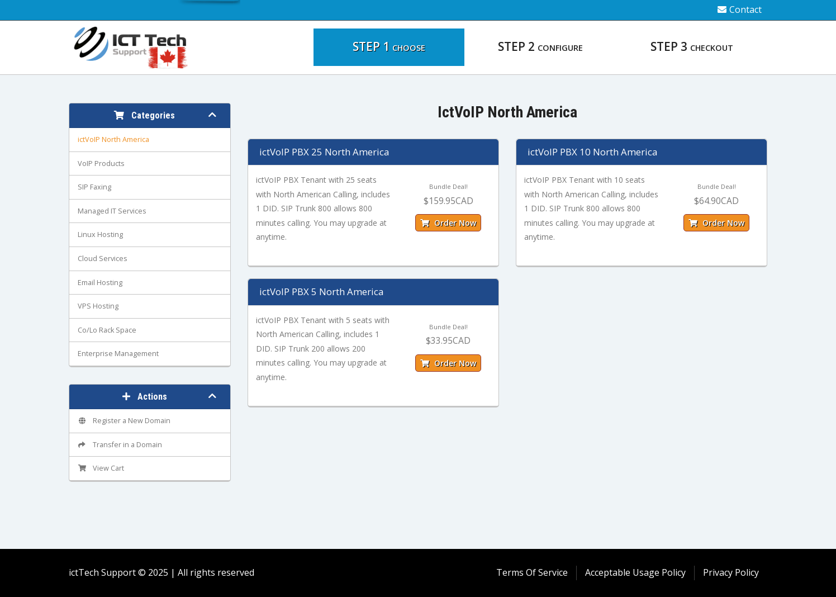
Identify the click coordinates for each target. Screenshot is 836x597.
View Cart (101, 468)
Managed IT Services (112, 211)
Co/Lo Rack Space (107, 330)
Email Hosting (100, 282)
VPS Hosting (98, 306)
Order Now (448, 222)
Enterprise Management (118, 353)
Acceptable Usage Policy (635, 572)
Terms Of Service (532, 572)
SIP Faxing (94, 187)
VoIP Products (101, 163)
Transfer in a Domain (120, 444)
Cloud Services (102, 258)
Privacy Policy (731, 572)
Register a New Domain (124, 420)
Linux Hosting (100, 234)
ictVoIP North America (113, 139)
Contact (740, 9)
